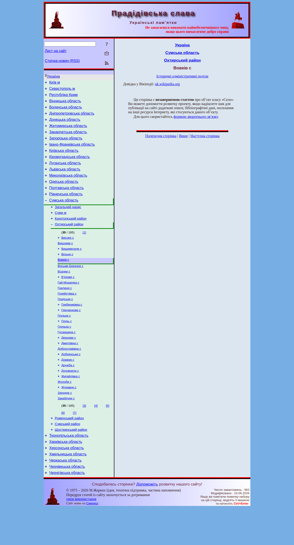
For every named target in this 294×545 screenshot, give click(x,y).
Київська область (63, 159)
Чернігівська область (67, 510)
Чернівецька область (67, 503)
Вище (183, 136)
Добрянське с (70, 381)
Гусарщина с (67, 357)
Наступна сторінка (204, 136)
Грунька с (64, 351)
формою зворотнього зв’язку (195, 117)
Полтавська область (66, 200)
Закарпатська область (68, 138)
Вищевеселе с (71, 266)
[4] (96, 436)
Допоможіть (147, 521)
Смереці (92, 540)
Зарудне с (65, 422)
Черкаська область (65, 496)
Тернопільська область (68, 469)
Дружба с (67, 393)
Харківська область (65, 475)
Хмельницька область (68, 489)
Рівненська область (66, 207)
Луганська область (65, 173)
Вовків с (63, 278)
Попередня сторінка (160, 136)
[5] (107, 436)
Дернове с (68, 363)
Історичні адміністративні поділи (182, 76)
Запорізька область (65, 145)
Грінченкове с (71, 333)
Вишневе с (65, 260)
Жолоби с (64, 410)
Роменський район (69, 449)
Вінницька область (65, 104)
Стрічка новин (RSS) (62, 61)
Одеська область (63, 193)
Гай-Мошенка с (68, 303)
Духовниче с (70, 398)
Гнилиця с (65, 309)
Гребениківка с (71, 327)
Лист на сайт (56, 51)
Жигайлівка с (70, 404)
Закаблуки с (66, 428)
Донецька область (64, 124)
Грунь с (66, 345)
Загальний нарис (68, 221)
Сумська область (63, 214)
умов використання (81, 536)
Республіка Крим (63, 97)
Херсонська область (66, 482)
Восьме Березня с (70, 285)
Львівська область (64, 180)
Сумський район (67, 455)
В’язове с (67, 297)
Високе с (67, 254)
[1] (84, 249)
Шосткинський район (71, 462)
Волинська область (65, 111)
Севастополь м (62, 90)
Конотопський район (71, 234)
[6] (63, 443)
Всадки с (64, 291)
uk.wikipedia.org (167, 84)
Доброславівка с (69, 375)
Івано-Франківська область (72, 152)
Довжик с (67, 387)
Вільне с (67, 272)
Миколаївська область (68, 186)
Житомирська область (68, 131)
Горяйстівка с (67, 315)
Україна (53, 76)
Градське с (65, 321)
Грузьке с (64, 339)
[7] (74, 443)
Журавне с (68, 416)
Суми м (60, 228)
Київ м (54, 83)
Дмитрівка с (69, 369)
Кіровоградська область (69, 166)
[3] (84, 436)
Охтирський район (69, 241)
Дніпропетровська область (71, 117)
